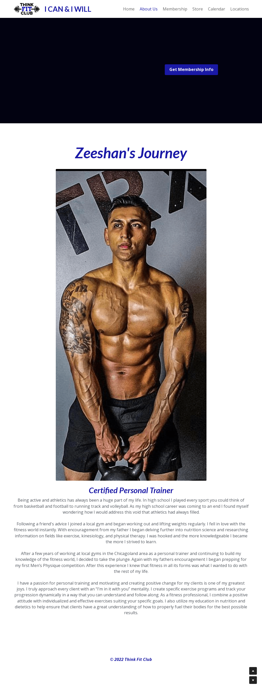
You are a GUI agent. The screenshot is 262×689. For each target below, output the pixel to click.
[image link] (27, 8)
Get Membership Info (191, 69)
